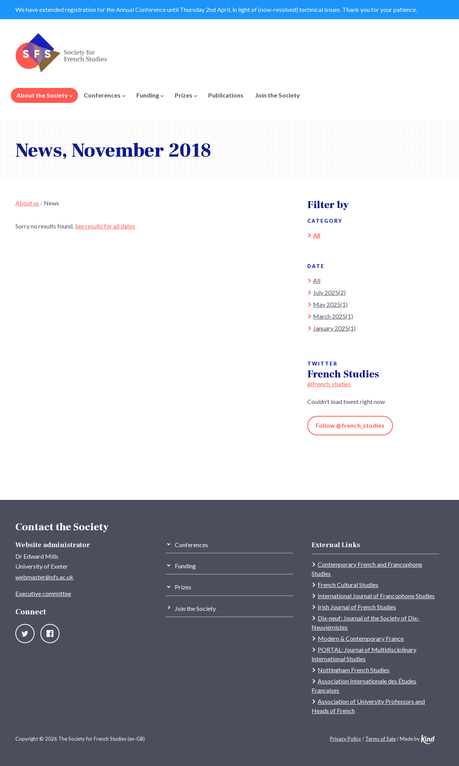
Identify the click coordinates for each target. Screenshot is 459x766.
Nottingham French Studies (353, 669)
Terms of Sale (380, 739)
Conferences (104, 95)
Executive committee (43, 593)
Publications (226, 95)
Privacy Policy (345, 739)
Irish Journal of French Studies (357, 606)
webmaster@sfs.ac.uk (44, 577)
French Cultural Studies (348, 584)
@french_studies (329, 383)
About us (27, 203)
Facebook (50, 633)
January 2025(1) (334, 328)
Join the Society (277, 95)
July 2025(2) (329, 292)
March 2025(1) (333, 316)
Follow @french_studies (350, 425)
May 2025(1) (330, 304)
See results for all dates (105, 226)
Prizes (186, 95)
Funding (150, 95)
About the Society (45, 95)
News (51, 203)
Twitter (25, 633)
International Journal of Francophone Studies (376, 595)
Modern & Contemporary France (361, 638)
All (316, 235)
